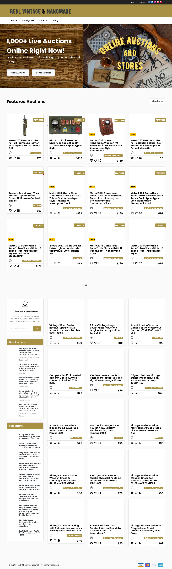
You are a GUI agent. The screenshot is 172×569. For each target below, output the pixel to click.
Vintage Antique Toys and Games (78, 488)
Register (142, 2)
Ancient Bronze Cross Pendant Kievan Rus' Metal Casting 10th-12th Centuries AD (105, 529)
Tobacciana (35, 153)
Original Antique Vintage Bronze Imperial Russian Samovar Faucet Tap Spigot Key (145, 379)
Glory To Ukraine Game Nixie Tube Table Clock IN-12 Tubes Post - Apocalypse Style (65, 144)
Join (37, 328)
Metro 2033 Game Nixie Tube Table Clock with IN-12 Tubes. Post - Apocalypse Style (106, 249)
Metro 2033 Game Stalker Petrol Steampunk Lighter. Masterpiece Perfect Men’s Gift (24, 144)
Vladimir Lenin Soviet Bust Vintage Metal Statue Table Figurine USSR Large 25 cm (106, 378)
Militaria (37, 205)
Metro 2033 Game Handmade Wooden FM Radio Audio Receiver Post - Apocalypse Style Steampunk (106, 145)
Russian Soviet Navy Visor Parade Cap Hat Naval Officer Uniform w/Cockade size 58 (25, 196)
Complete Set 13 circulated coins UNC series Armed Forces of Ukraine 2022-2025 (65, 379)
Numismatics (24, 400)
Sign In (133, 2)
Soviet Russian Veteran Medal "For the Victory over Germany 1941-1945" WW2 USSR (146, 329)
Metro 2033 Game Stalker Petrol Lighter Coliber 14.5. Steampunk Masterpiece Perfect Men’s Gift (146, 144)
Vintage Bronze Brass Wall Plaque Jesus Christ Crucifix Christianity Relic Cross (146, 529)
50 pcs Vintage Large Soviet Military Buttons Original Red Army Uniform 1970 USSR (105, 329)
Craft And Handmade (72, 153)
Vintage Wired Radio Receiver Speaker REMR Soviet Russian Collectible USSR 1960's (64, 329)
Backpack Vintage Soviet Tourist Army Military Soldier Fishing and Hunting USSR (105, 429)
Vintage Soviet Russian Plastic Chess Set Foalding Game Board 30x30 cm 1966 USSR (105, 479)
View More (157, 101)
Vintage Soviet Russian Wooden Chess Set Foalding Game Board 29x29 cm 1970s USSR (144, 479)
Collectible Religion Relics (115, 538)
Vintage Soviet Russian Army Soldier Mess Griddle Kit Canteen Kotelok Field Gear (146, 429)
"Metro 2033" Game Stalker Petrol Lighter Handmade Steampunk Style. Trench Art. (65, 249)
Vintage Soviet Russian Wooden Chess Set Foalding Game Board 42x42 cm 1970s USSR (63, 479)
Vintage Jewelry (74, 535)
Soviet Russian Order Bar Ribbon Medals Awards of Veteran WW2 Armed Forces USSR (64, 429)
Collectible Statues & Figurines (117, 385)
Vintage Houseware (154, 388)
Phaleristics (24, 387)
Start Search (43, 72)
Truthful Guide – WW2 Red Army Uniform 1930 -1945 (29, 533)
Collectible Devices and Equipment (78, 338)
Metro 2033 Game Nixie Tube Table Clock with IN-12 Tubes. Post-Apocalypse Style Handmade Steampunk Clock (65, 198)
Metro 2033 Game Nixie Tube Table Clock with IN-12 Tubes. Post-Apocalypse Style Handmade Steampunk (25, 250)
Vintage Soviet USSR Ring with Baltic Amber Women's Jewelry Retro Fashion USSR (65, 528)
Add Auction (18, 72)
